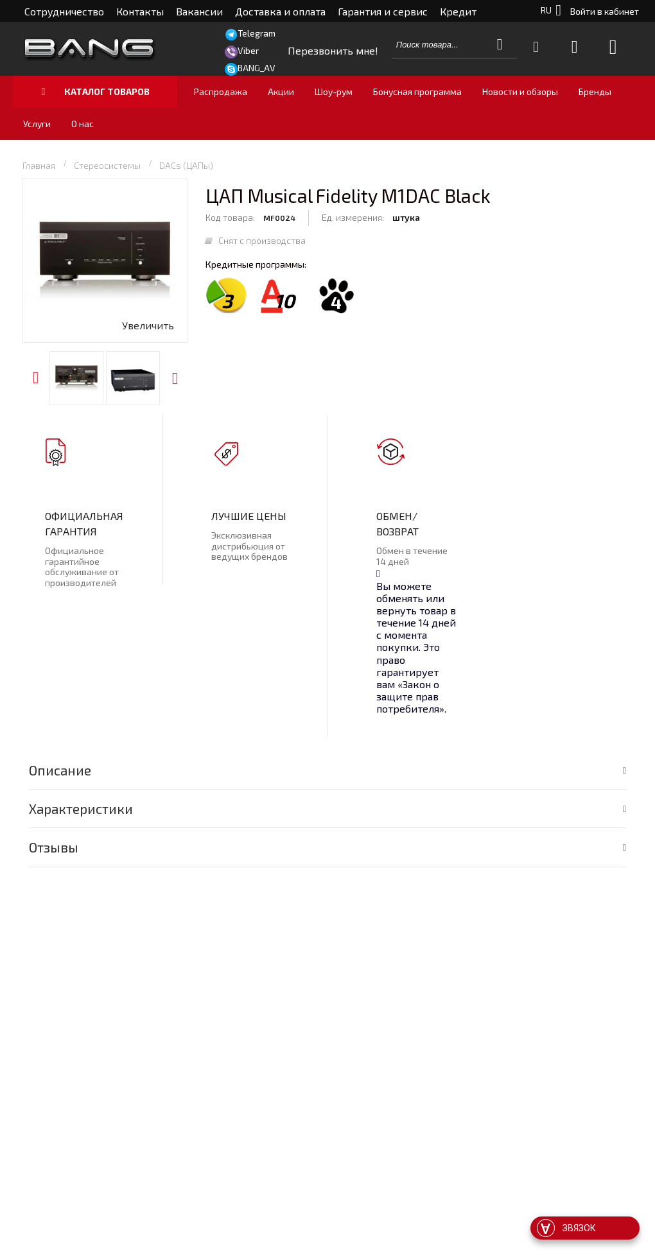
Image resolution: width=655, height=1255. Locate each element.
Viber (248, 50)
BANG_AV (256, 67)
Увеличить (148, 325)
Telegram (256, 33)
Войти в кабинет (604, 11)
